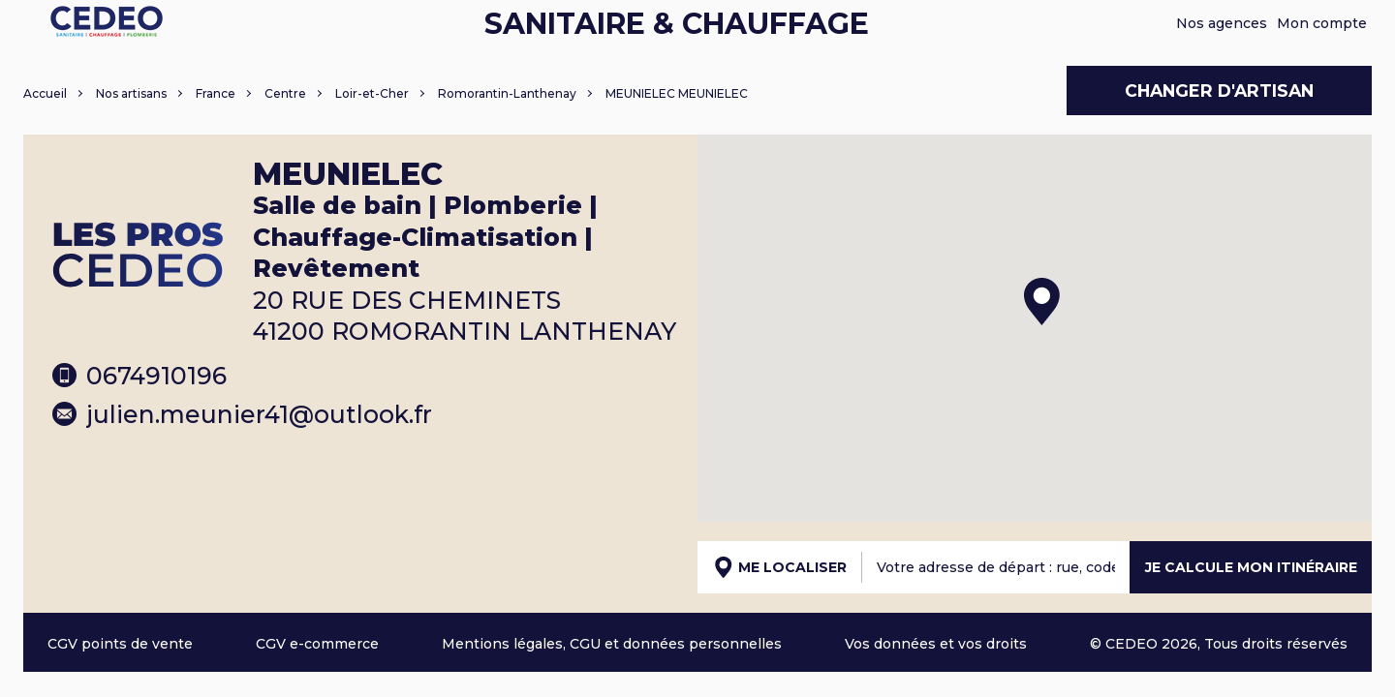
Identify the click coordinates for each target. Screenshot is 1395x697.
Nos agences (1221, 23)
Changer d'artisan (1219, 90)
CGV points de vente (120, 643)
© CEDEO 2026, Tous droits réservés (1219, 643)
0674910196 (139, 375)
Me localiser (780, 567)
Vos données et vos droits (936, 643)
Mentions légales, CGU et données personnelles (612, 643)
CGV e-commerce (317, 643)
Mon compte (1322, 23)
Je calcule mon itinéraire (1251, 567)
